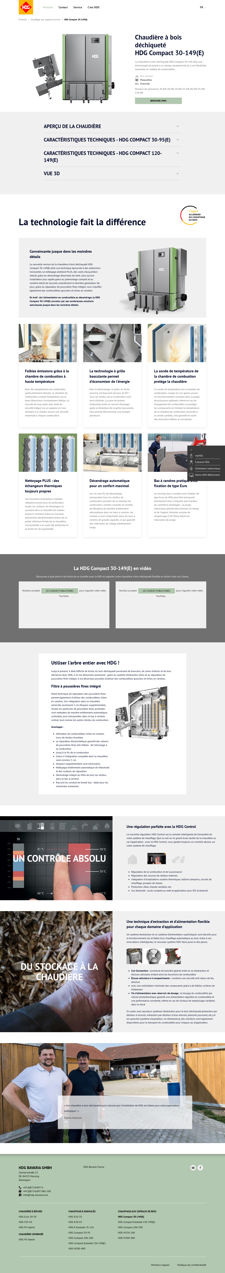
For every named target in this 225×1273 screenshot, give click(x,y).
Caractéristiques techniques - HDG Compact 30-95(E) (107, 139)
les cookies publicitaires (59, 590)
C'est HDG (94, 7)
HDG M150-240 (126, 1232)
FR (203, 7)
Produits (48, 7)
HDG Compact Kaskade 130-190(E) (86, 1243)
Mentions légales (160, 1264)
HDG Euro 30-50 (27, 1216)
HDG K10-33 (75, 1216)
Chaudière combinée (31, 1234)
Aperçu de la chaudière (72, 126)
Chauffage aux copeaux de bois (45, 19)
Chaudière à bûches (30, 1211)
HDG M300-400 (76, 1248)
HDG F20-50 (25, 1221)
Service (77, 7)
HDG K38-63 (75, 1221)
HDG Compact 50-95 (79, 1232)
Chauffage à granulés (81, 1211)
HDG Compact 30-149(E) (76, 19)
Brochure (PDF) (158, 100)
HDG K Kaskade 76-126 (81, 1227)
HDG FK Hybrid (27, 1227)
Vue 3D (52, 173)
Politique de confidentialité (191, 1264)
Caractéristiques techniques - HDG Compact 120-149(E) (103, 156)
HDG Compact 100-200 (80, 1237)
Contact (63, 7)
